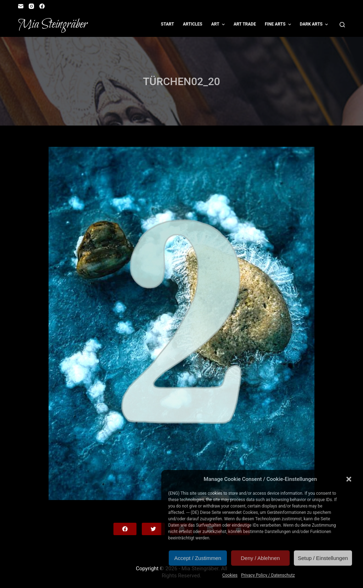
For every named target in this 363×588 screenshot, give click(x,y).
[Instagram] (31, 6)
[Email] (20, 6)
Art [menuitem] (219, 24)
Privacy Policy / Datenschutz (268, 575)
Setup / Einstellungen (323, 558)
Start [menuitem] (167, 24)
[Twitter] (153, 529)
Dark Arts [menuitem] (315, 24)
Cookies (230, 575)
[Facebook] (42, 6)
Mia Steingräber (52, 24)
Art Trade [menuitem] (245, 24)
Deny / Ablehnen (260, 558)
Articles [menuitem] (192, 24)
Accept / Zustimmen (198, 558)
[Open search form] (342, 24)
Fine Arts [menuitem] (279, 24)
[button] (348, 479)
